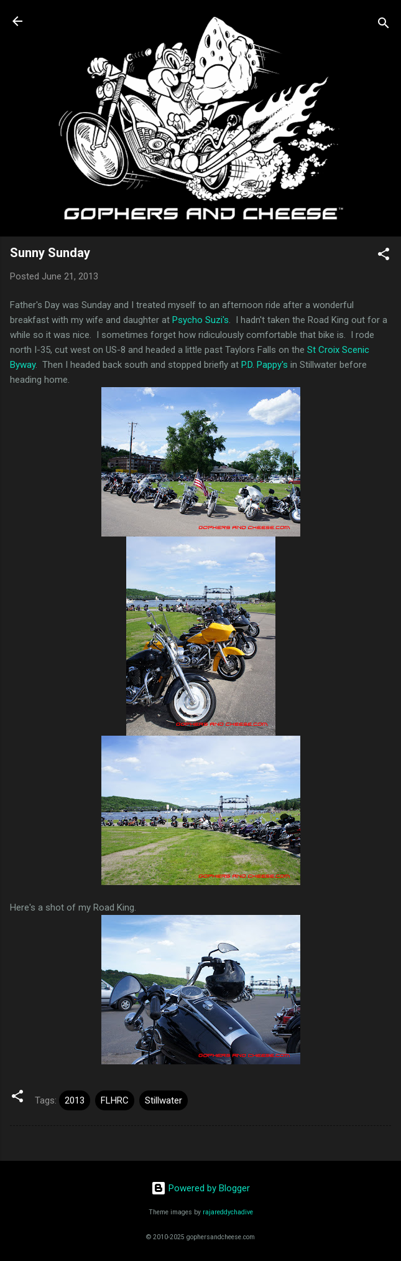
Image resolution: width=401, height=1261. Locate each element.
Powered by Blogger (200, 1188)
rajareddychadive (228, 1212)
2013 (75, 1100)
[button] (383, 256)
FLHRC (115, 1100)
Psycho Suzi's (200, 320)
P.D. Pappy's (264, 364)
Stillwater (163, 1100)
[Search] (383, 25)
